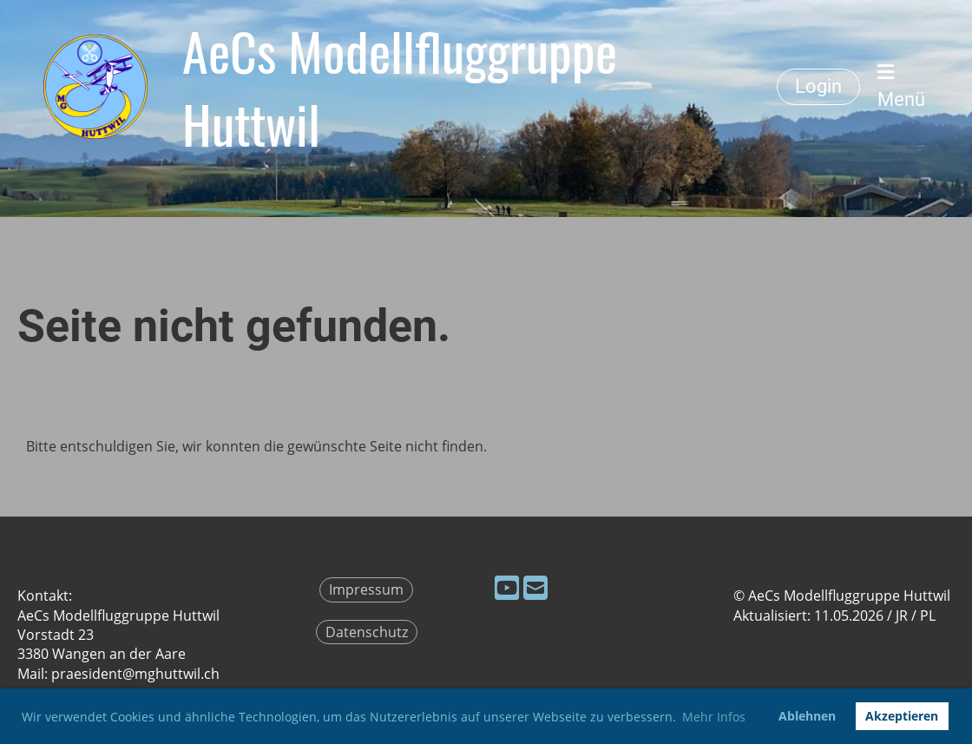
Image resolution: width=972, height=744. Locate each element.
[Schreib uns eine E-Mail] (535, 587)
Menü (901, 86)
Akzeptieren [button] (901, 716)
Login (818, 86)
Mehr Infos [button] (713, 716)
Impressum (366, 589)
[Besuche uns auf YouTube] (507, 587)
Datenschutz (366, 632)
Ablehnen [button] (807, 716)
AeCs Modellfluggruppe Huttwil (399, 87)
